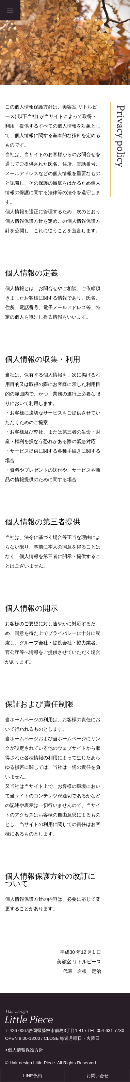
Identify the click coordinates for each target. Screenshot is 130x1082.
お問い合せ (97, 1075)
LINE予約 (32, 1075)
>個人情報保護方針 (24, 1049)
